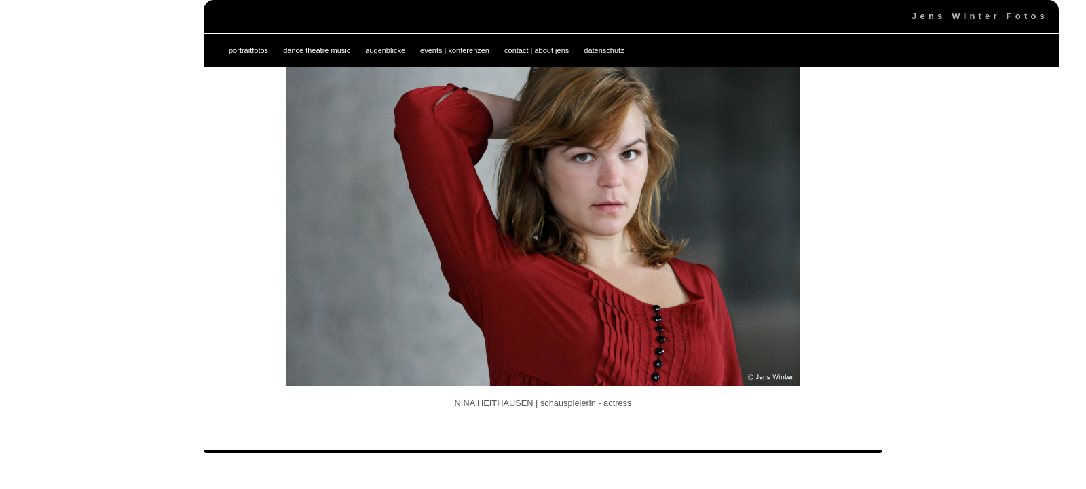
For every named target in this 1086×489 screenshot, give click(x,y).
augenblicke (385, 50)
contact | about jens (536, 50)
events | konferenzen (454, 50)
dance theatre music (316, 50)
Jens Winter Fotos (980, 16)
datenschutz (604, 50)
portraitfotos (248, 50)
